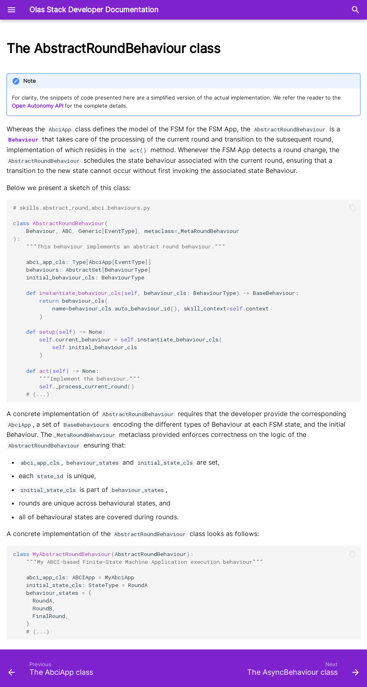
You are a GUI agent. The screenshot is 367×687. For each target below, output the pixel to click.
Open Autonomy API (37, 106)
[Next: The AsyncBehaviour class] (301, 670)
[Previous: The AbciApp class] (52, 670)
